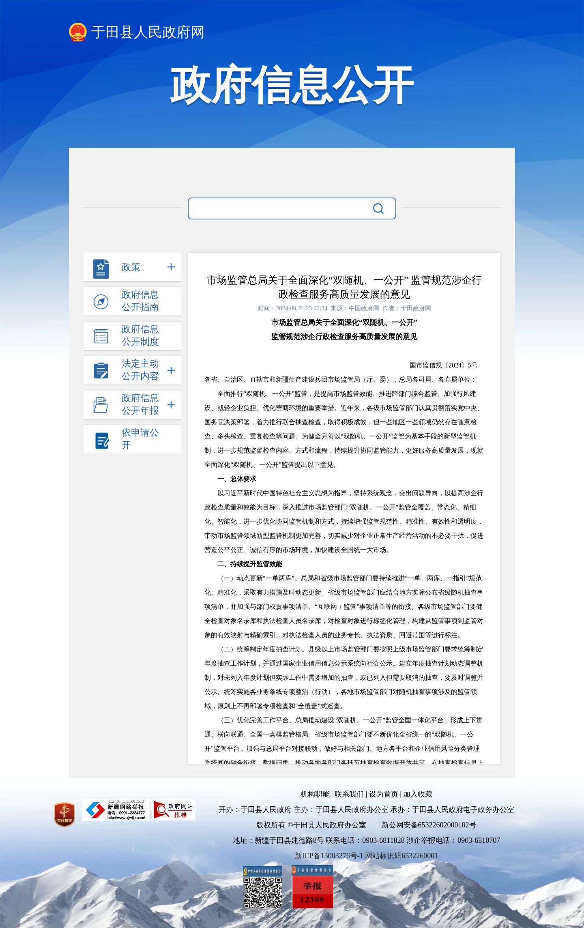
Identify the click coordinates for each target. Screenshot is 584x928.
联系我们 (349, 794)
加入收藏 (417, 794)
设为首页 (383, 794)
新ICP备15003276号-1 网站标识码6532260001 (366, 856)
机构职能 (315, 794)
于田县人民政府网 (148, 32)
